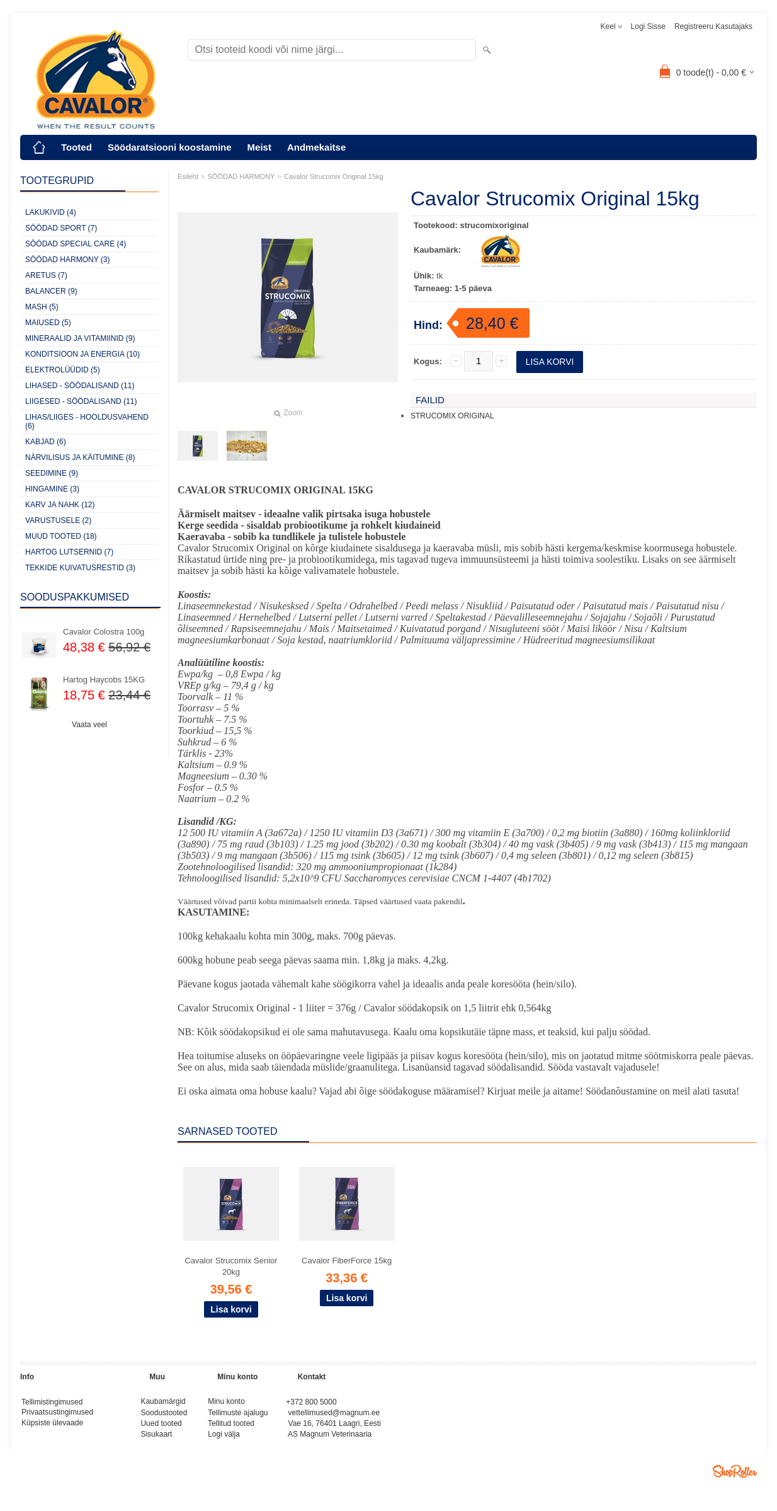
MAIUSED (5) (48, 322)
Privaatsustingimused (57, 1414)
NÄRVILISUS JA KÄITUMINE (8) (80, 457)
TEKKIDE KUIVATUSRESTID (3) (80, 567)
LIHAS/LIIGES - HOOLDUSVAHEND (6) (87, 421)
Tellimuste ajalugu (238, 1414)
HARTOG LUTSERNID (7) (69, 552)
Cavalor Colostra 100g (103, 631)
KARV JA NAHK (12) (59, 504)
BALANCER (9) (51, 291)
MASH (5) (42, 306)
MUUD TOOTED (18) (61, 536)
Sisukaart (156, 1438)
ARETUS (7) (46, 275)
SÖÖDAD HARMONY (241, 176)
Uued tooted (160, 1426)
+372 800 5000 (311, 1402)
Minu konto (226, 1402)
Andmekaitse (316, 147)
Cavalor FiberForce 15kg (347, 1260)
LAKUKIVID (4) (50, 212)
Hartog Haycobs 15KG (104, 679)
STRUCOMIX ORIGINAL (452, 415)
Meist (259, 147)
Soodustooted (163, 1414)
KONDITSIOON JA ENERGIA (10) (82, 354)
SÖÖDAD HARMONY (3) (67, 259)
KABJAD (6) (45, 441)
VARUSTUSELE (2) (58, 520)
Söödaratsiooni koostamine (170, 147)
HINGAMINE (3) (52, 489)
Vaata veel (89, 724)
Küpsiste (36, 1426)
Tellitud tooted (231, 1426)
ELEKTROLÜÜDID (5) (62, 369)
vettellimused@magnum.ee (334, 1414)
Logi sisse (648, 26)
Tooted (76, 147)
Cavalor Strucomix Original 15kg (333, 176)
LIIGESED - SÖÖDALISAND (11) (81, 401)
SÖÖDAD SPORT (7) (61, 228)
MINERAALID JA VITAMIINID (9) (80, 338)
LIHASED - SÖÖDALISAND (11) (79, 385)
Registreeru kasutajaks (713, 26)
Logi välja (224, 1438)
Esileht (188, 176)
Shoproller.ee (735, 1476)
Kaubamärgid (162, 1402)
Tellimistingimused (51, 1402)
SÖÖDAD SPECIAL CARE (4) (75, 243)
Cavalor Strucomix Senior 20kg (230, 1266)
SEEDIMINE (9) (51, 473)
